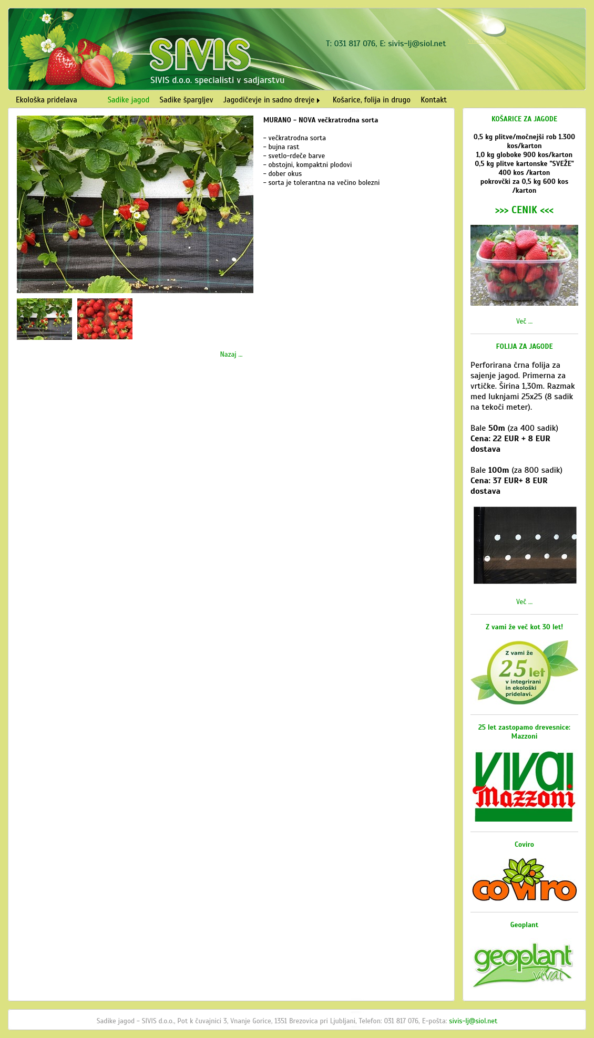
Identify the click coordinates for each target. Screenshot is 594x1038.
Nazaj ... (231, 354)
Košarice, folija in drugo (372, 100)
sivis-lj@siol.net (417, 43)
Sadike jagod (129, 100)
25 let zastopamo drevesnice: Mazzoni (524, 732)
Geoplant (524, 924)
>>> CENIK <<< (524, 210)
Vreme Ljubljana (487, 40)
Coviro (524, 844)
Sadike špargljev (186, 100)
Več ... (524, 321)
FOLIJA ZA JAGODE (524, 346)
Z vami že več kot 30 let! (524, 626)
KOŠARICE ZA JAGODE (524, 119)
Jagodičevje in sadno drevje (269, 100)
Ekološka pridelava (46, 100)
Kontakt (434, 100)
